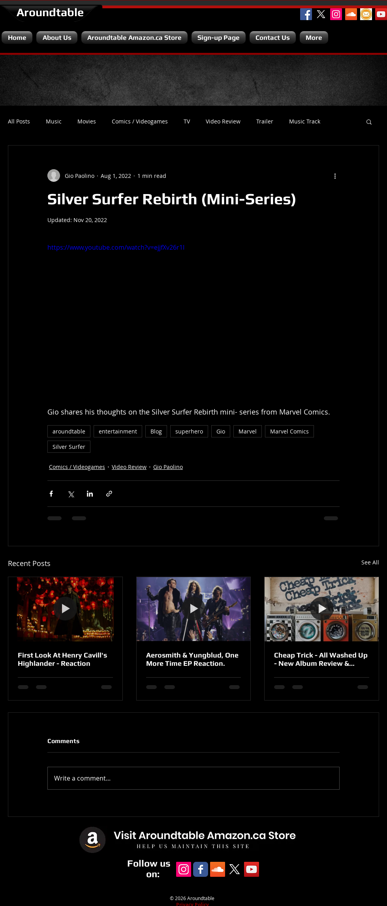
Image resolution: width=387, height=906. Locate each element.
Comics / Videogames (140, 121)
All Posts (19, 121)
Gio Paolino (168, 467)
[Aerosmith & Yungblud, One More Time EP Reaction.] (194, 609)
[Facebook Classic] (200, 869)
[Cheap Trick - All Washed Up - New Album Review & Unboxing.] (322, 609)
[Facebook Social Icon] (306, 14)
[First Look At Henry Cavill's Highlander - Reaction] (65, 609)
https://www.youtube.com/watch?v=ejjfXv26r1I (115, 247)
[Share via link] (109, 493)
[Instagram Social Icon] (336, 14)
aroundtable (69, 431)
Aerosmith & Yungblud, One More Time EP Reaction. (192, 659)
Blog (156, 431)
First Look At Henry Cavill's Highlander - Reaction (62, 659)
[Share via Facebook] (51, 493)
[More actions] (335, 175)
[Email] (366, 14)
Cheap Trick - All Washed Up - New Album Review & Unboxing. (321, 659)
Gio (220, 431)
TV (187, 121)
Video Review (223, 121)
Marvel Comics (289, 431)
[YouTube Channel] (381, 14)
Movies (86, 121)
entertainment (118, 431)
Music (54, 121)
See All (370, 562)
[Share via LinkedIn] (90, 493)
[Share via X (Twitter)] (70, 493)
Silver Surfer (69, 446)
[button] (369, 121)
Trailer (264, 121)
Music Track (304, 121)
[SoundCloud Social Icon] (351, 14)
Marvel (248, 431)
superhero (189, 431)
